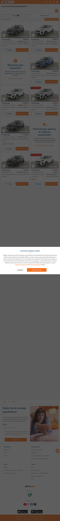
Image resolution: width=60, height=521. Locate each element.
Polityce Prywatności (20, 264)
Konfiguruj (20, 270)
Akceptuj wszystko (37, 270)
